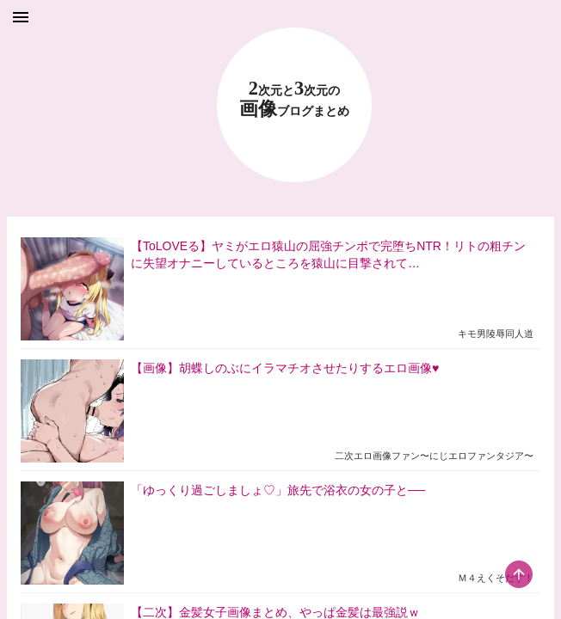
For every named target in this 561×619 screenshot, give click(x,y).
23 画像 (294, 99)
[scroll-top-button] (519, 574)
